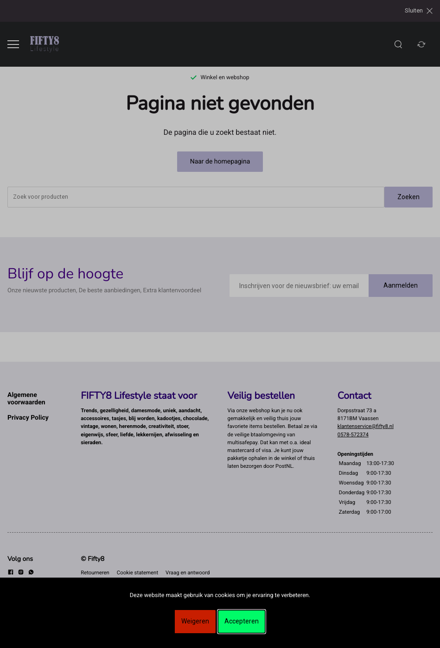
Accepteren (241, 621)
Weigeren (195, 621)
